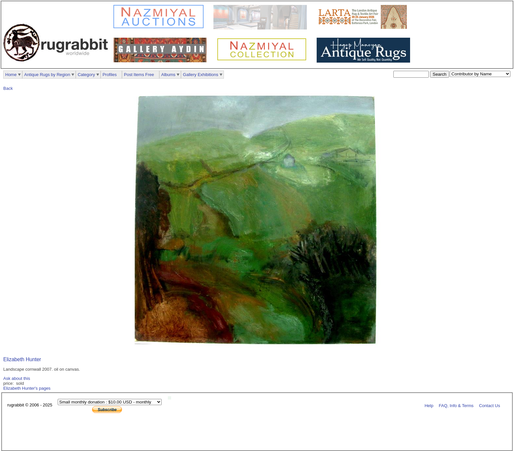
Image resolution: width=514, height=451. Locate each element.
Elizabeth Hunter (22, 359)
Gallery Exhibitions (200, 74)
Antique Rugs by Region (47, 74)
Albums (168, 74)
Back (8, 88)
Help (429, 405)
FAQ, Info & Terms (456, 405)
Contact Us (489, 405)
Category (86, 74)
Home (11, 74)
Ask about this (16, 378)
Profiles (110, 74)
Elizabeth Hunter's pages (26, 388)
